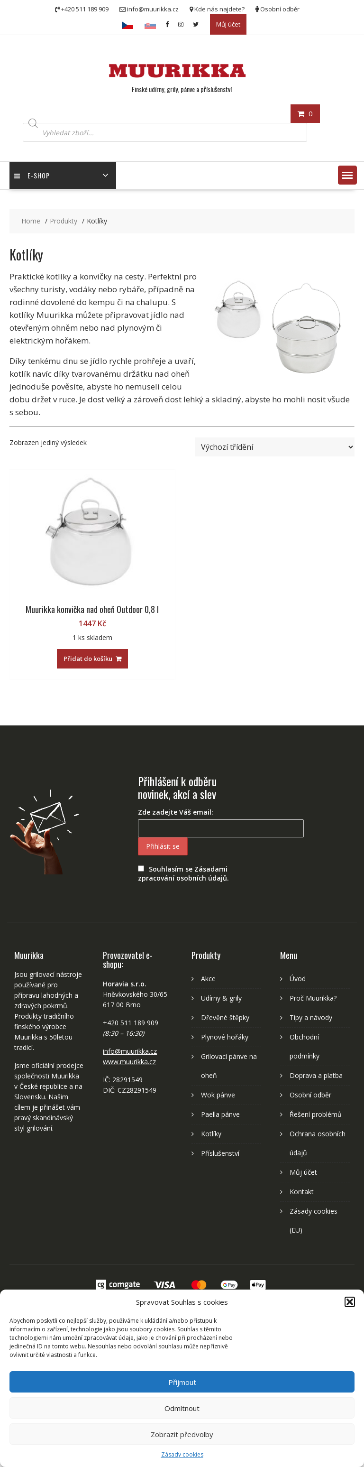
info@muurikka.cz (130, 1051)
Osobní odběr (310, 1094)
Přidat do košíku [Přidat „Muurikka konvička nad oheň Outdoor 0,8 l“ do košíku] (88, 658)
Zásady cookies (182, 1454)
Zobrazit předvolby (182, 1434)
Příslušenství (220, 1153)
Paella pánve (220, 1114)
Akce (208, 978)
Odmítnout (182, 1408)
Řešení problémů (316, 1114)
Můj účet (228, 24)
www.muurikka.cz (129, 1061)
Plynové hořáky (224, 1036)
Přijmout (182, 1382)
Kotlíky (211, 1133)
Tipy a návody (311, 1017)
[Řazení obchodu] (275, 446)
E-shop (32, 175)
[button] (350, 1302)
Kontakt (302, 1191)
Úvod (298, 978)
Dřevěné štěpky (225, 1017)
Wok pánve (218, 1094)
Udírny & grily (221, 998)
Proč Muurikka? (313, 998)
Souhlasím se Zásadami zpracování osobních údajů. (183, 873)
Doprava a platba (316, 1075)
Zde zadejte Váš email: (175, 812)
